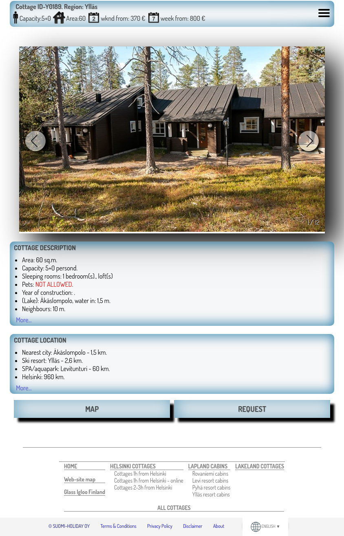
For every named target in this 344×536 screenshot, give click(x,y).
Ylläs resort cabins (211, 494)
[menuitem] (84, 466)
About (218, 526)
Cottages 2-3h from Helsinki (143, 487)
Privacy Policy (159, 526)
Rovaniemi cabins (210, 473)
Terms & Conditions (119, 526)
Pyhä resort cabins (211, 487)
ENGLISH (265, 526)
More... (24, 320)
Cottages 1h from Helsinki (140, 473)
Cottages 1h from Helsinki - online (148, 480)
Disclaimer (192, 526)
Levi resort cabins (210, 480)
